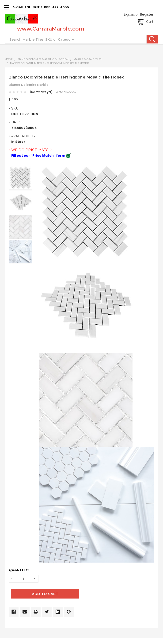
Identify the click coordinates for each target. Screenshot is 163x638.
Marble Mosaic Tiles (88, 59)
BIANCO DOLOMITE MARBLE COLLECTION (43, 59)
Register (146, 14)
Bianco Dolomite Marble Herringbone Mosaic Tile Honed (49, 63)
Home (9, 59)
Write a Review (66, 92)
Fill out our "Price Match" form (38, 155)
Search (152, 39)
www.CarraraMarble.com (50, 29)
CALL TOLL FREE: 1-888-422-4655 (41, 7)
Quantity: (19, 570)
